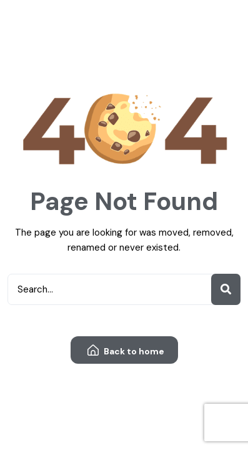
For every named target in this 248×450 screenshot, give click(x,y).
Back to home (125, 351)
